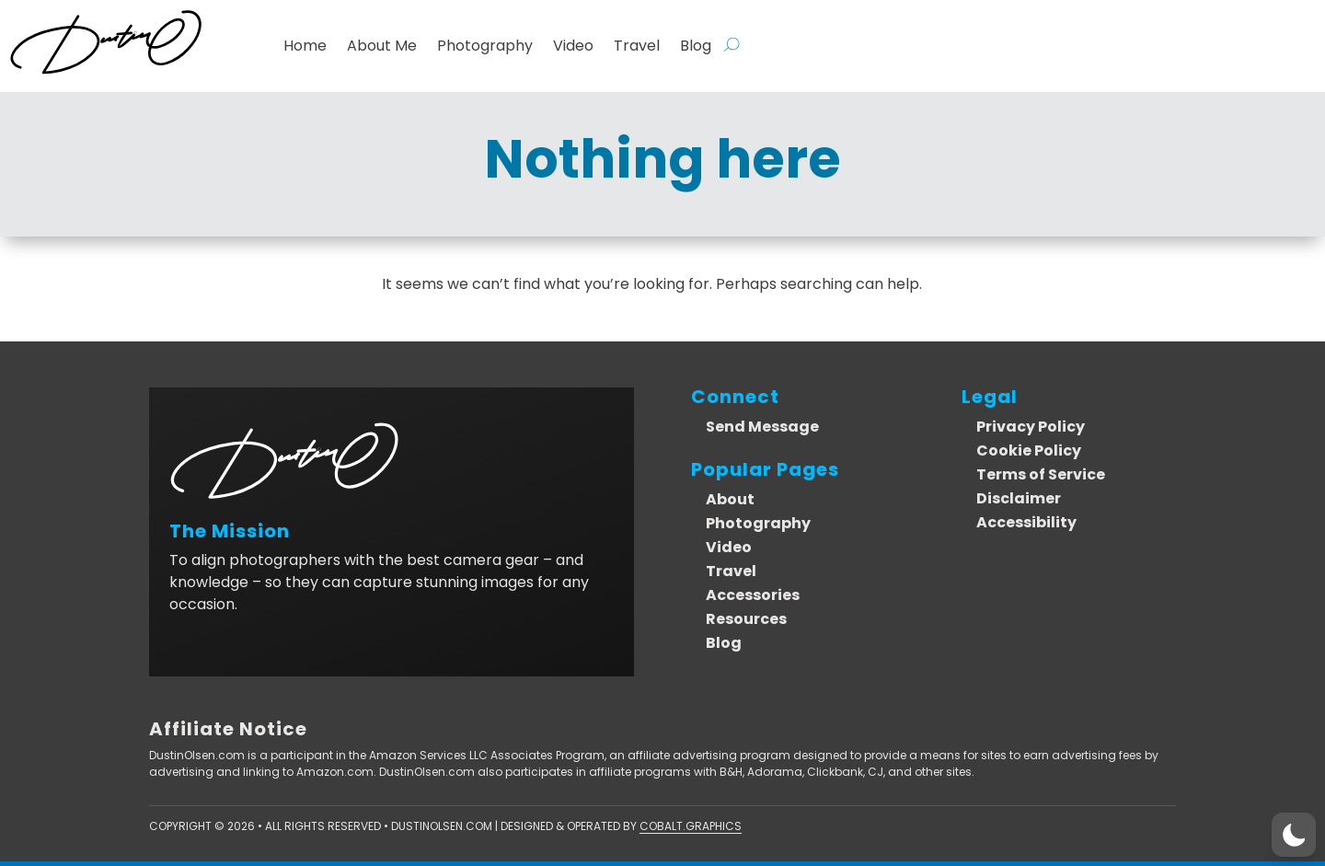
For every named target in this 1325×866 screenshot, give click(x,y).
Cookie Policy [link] (1028, 450)
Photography (485, 46)
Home (305, 46)
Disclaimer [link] (1018, 498)
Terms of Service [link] (1040, 474)
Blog (695, 46)
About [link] (730, 499)
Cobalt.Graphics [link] (690, 826)
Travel (637, 46)
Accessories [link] (753, 595)
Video (573, 46)
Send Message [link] (762, 426)
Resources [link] (746, 618)
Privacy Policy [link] (1030, 426)
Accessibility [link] (1026, 522)
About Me (382, 46)
